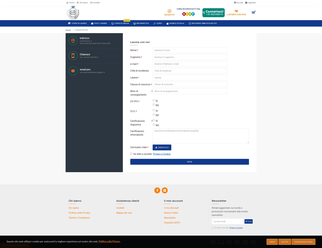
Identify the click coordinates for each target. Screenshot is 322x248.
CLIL (132, 111)
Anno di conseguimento (138, 93)
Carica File (162, 148)
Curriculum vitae (138, 147)
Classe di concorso (140, 84)
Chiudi (272, 242)
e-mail (133, 64)
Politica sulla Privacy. (109, 241)
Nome (133, 50)
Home (68, 30)
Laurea (133, 77)
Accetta (284, 242)
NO (156, 105)
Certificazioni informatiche (137, 133)
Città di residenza (139, 70)
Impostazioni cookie (303, 242)
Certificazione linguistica (137, 123)
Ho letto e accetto (150, 154)
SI (155, 101)
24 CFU (134, 101)
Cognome (135, 57)
